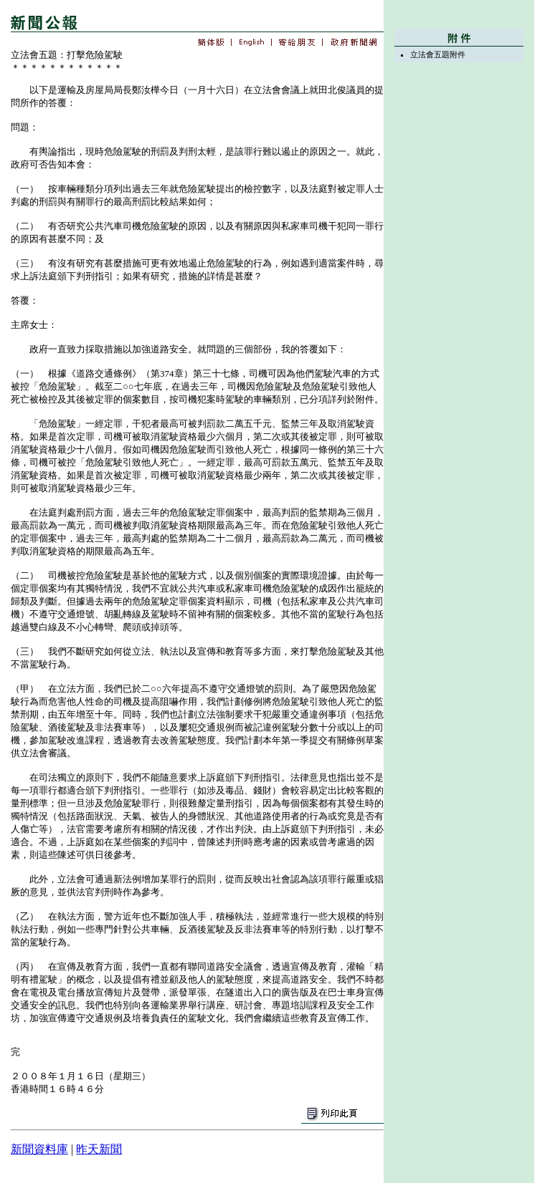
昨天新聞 (99, 1149)
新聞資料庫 (39, 1149)
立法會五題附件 (437, 54)
